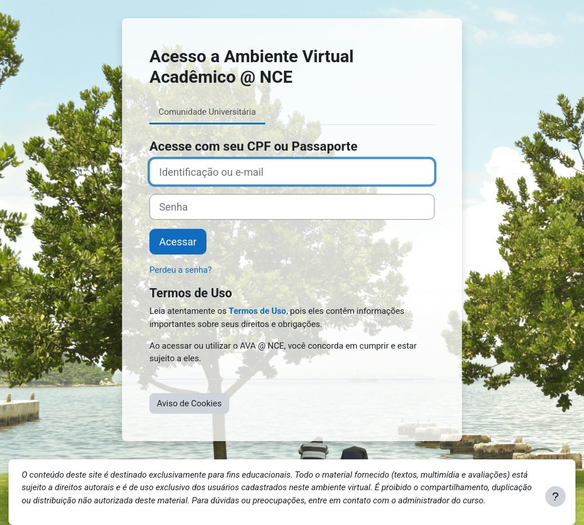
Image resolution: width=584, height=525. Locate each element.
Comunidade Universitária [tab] (207, 112)
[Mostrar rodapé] (555, 496)
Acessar (178, 242)
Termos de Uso (257, 311)
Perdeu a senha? (180, 270)
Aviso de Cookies (189, 403)
